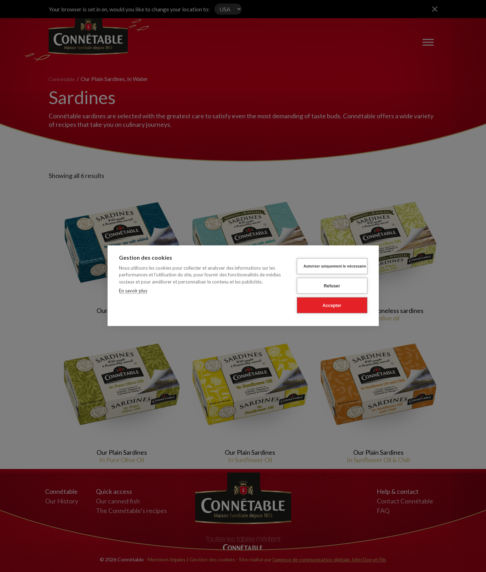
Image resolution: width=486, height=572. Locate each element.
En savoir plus (133, 291)
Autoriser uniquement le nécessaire (335, 267)
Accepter (332, 305)
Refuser (332, 286)
